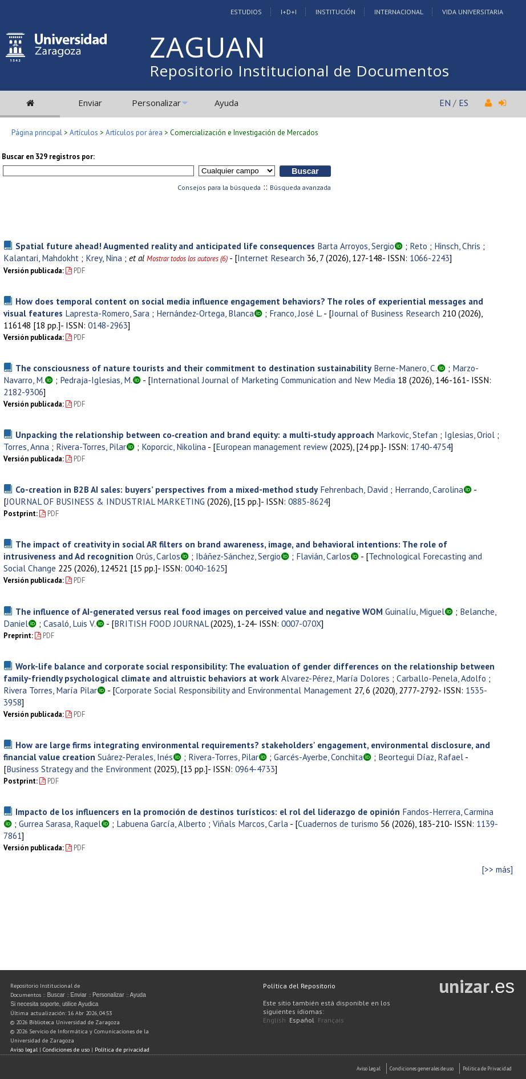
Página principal (36, 132)
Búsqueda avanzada (300, 187)
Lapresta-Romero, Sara (107, 313)
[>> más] (497, 869)
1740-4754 (431, 446)
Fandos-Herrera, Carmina (447, 811)
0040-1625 (205, 568)
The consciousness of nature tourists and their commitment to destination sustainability (193, 368)
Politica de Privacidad (487, 1068)
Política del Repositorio (299, 985)
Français (331, 1020)
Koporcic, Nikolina (173, 446)
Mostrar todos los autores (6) (187, 258)
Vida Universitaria (472, 11)
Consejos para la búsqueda (219, 187)
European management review (271, 446)
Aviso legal (24, 1049)
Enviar (90, 102)
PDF (75, 270)
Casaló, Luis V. (69, 623)
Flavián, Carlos (323, 556)
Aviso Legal (369, 1068)
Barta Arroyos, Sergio (355, 246)
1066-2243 (430, 257)
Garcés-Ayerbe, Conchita (318, 756)
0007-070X (301, 623)
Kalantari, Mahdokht (41, 257)
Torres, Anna (26, 446)
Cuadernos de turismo (338, 823)
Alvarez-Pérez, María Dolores (335, 678)
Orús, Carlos (158, 556)
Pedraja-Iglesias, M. (96, 380)
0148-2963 (108, 325)
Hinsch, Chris (457, 246)
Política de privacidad (122, 1049)
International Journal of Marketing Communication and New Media (273, 380)
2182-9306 (23, 391)
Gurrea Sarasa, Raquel (60, 823)
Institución (335, 11)
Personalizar (156, 102)
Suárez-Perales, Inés (135, 756)
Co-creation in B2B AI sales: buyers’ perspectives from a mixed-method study (166, 489)
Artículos (84, 132)
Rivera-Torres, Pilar (91, 446)
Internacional (398, 11)
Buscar (55, 995)
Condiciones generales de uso (422, 1068)
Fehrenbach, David (354, 489)
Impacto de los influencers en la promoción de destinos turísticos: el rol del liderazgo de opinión (207, 811)
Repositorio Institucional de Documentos (299, 70)
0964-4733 (255, 768)
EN (445, 102)
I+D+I (289, 11)
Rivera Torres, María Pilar (50, 690)
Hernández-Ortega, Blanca (205, 313)
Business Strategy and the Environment (79, 768)
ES (463, 102)
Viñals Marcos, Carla (250, 823)
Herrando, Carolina (429, 489)
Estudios (246, 11)
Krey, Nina (104, 257)
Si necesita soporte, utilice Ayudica (54, 1004)
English (274, 1020)
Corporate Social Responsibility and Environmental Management (233, 690)
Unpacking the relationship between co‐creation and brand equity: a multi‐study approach (194, 434)
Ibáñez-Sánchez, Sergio (238, 556)
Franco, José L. (295, 313)
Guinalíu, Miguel (414, 611)
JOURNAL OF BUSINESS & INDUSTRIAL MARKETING (105, 501)
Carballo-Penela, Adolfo (441, 678)
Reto (418, 246)
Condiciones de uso (66, 1049)
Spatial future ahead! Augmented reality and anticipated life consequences (165, 246)
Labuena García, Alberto (161, 823)
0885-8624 (308, 501)
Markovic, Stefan (407, 434)
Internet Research (271, 257)
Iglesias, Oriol (469, 434)
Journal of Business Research (385, 313)
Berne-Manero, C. (405, 368)
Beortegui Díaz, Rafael (420, 756)
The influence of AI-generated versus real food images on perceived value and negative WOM (199, 611)
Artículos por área (134, 132)
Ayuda (226, 102)
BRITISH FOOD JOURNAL (161, 623)
